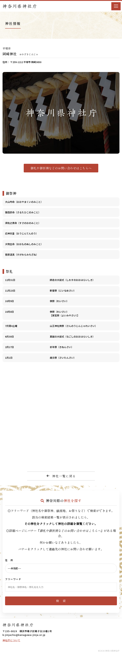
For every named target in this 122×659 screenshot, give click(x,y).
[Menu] (116, 6)
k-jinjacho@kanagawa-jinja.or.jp (24, 635)
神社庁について (11, 640)
